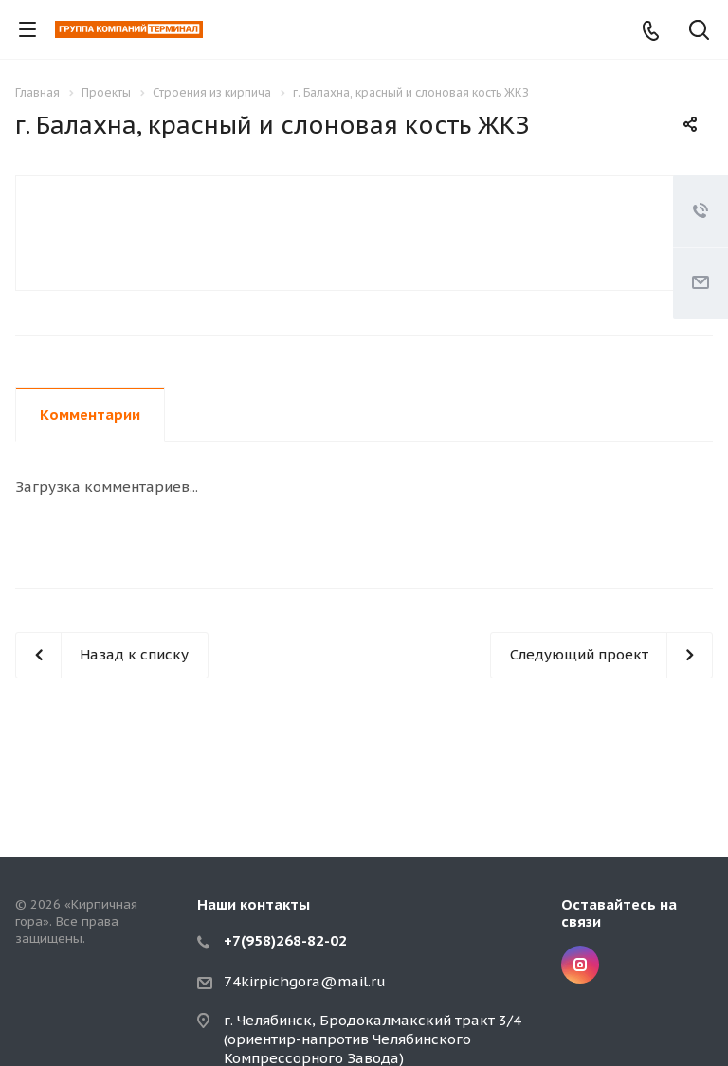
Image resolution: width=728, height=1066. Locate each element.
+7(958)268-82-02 (285, 940)
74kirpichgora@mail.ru (305, 981)
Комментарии (90, 415)
